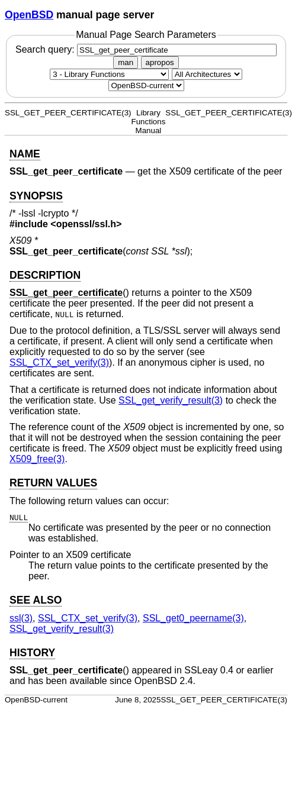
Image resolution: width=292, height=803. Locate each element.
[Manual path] (146, 85)
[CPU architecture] (207, 74)
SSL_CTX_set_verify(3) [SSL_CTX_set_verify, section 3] (59, 362)
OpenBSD (29, 15)
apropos (160, 62)
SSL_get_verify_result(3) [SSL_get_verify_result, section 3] (170, 400)
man (125, 62)
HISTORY (32, 653)
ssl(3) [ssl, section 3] (21, 618)
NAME (24, 154)
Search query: (146, 49)
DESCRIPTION (45, 275)
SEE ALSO (35, 600)
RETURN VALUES (53, 483)
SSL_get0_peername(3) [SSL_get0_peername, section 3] (193, 618)
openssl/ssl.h (86, 224)
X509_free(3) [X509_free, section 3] (37, 459)
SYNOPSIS (36, 196)
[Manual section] (109, 74)
